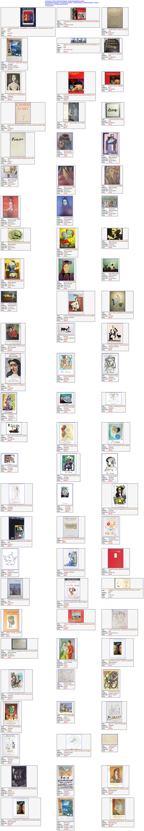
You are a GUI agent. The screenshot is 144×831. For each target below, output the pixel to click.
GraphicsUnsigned (88, 2)
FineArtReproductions (66, 2)
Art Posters (48, 1)
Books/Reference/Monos (52, 2)
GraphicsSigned (77, 2)
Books (54, 1)
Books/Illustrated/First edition (76, 1)
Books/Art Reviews (61, 1)
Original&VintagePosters (61, 4)
